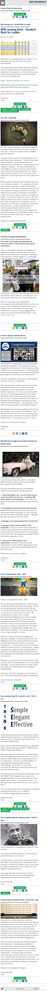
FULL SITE (20, 989)
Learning (4, 109)
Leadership (14, 109)
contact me (18, 91)
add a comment (20, 14)
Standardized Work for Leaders (17, 81)
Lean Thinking (25, 109)
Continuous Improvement (9, 111)
